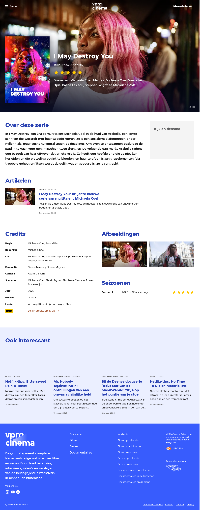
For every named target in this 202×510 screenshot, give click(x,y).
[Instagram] (7, 492)
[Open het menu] (11, 6)
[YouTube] (13, 492)
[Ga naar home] (99, 6)
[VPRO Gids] (173, 468)
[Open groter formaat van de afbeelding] (124, 254)
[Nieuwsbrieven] (182, 6)
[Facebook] (18, 492)
